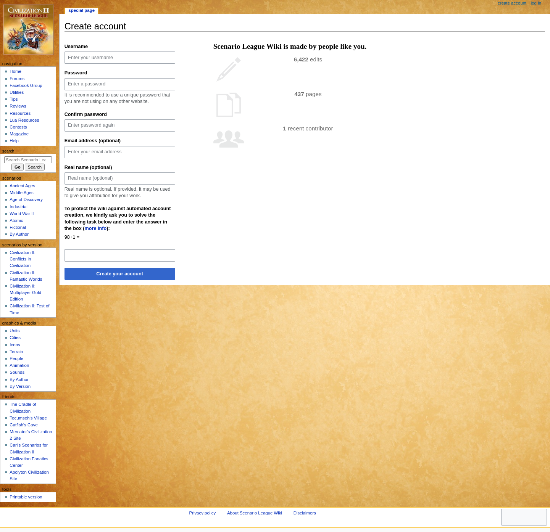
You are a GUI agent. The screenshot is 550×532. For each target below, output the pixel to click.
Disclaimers (305, 513)
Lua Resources (24, 120)
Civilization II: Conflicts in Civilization (22, 259)
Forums (17, 78)
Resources (20, 113)
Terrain (16, 351)
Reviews (18, 106)
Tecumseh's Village (28, 418)
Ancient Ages (22, 185)
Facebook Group (26, 85)
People (16, 358)
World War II (22, 213)
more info (96, 228)
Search (8, 151)
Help (14, 140)
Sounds (17, 372)
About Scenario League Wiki (254, 513)
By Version (20, 386)
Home (15, 71)
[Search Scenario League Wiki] (28, 159)
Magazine (19, 134)
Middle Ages (21, 192)
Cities (15, 337)
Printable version (26, 497)
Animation (19, 365)
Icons (15, 344)
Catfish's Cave (23, 425)
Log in (536, 3)
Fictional (18, 227)
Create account (512, 3)
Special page (81, 10)
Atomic (16, 220)
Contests (18, 127)
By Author (19, 234)
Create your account (119, 273)
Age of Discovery (26, 199)
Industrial (18, 206)
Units (14, 330)
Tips (14, 99)
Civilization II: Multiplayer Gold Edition (25, 292)
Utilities (17, 92)
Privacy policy (202, 513)
